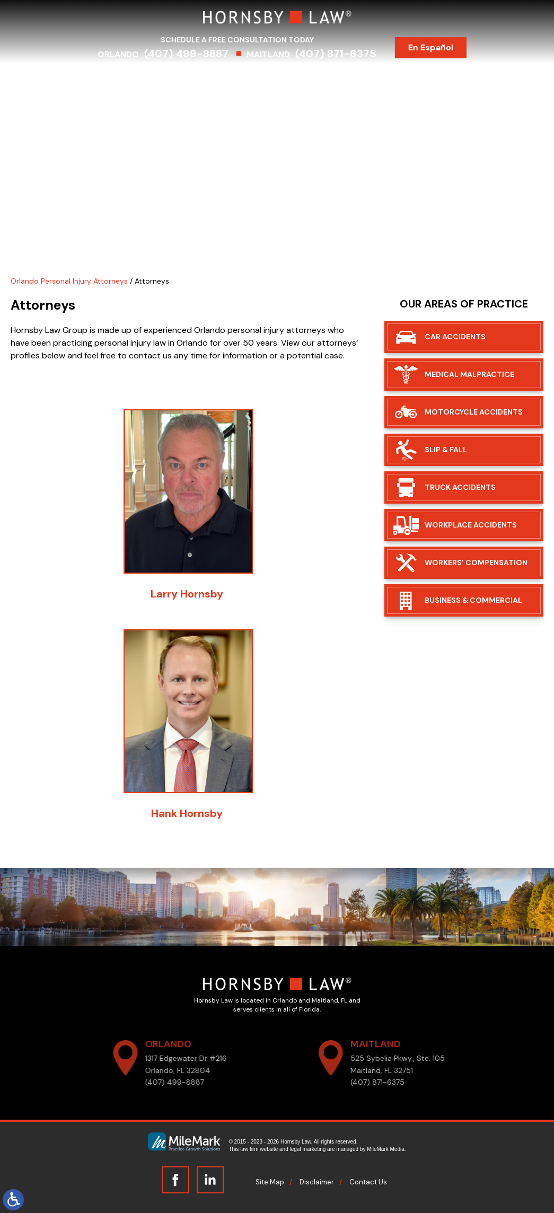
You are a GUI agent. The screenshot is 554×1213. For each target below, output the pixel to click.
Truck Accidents (460, 487)
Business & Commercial (473, 600)
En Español (440, 47)
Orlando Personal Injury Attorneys (69, 281)
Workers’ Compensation (476, 562)
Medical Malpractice (469, 374)
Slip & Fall (446, 449)
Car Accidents (455, 336)
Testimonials (358, 78)
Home (84, 78)
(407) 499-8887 (196, 53)
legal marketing (308, 1149)
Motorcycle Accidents (474, 412)
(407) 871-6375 (345, 53)
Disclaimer (317, 1181)
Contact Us (457, 78)
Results (303, 78)
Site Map (270, 1181)
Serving (257, 78)
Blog (409, 78)
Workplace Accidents (471, 525)
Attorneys (131, 78)
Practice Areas (197, 78)
